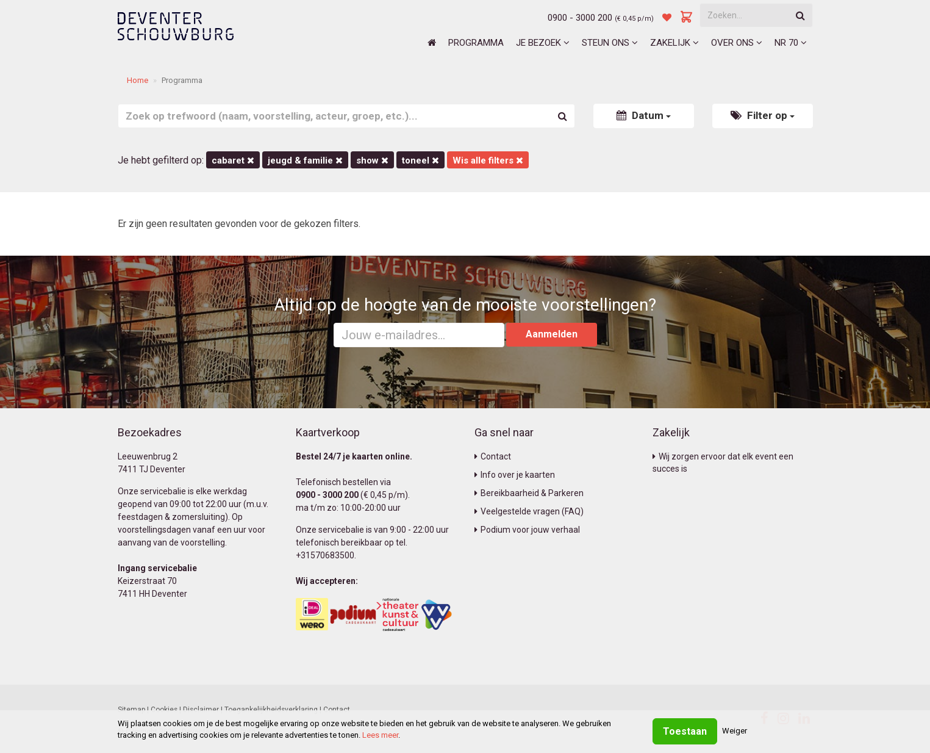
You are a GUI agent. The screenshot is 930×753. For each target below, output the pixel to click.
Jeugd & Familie (305, 160)
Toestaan (685, 731)
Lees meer (380, 735)
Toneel (420, 160)
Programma (476, 42)
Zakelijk (674, 42)
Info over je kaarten (514, 475)
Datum (644, 115)
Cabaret (233, 160)
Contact (492, 456)
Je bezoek (543, 42)
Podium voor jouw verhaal (527, 530)
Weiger (734, 730)
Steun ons (610, 42)
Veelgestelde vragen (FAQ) (529, 511)
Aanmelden (552, 334)
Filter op (763, 115)
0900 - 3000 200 (580, 17)
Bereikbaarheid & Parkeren (529, 493)
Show (372, 160)
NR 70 (790, 42)
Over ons (736, 42)
